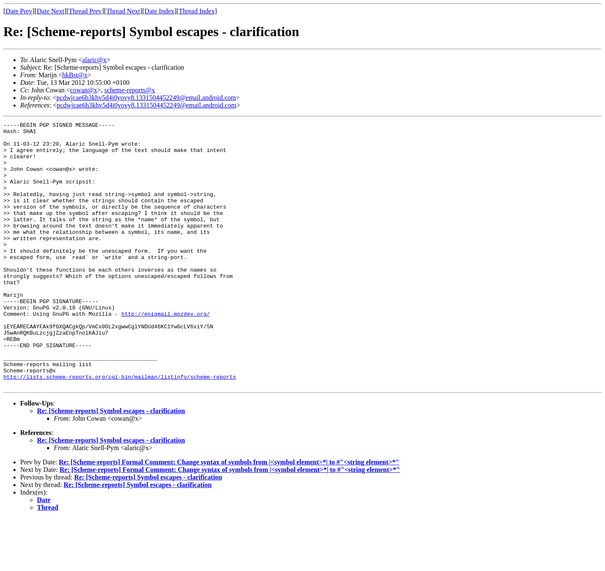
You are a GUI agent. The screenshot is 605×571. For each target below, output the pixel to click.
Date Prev (18, 11)
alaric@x (94, 59)
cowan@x (83, 90)
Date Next (50, 11)
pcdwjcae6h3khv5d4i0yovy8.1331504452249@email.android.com (146, 97)
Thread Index (197, 11)
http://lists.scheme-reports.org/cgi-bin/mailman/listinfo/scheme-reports (119, 428)
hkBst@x (74, 75)
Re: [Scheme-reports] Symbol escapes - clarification (111, 463)
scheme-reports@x (129, 90)
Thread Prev (85, 11)
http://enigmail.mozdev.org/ (165, 352)
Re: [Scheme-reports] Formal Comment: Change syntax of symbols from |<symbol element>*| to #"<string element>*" (229, 515)
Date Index (159, 11)
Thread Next (123, 11)
